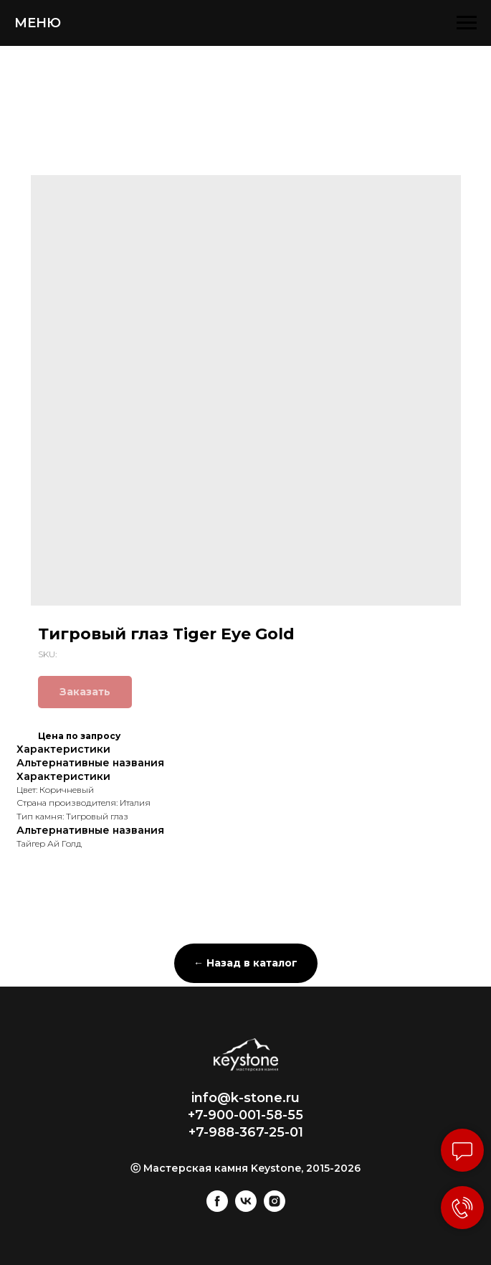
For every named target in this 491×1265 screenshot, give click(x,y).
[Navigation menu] (467, 23)
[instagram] (274, 1208)
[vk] (246, 1208)
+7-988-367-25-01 (246, 1132)
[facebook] (217, 1208)
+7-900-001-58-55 (245, 1115)
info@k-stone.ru (245, 1098)
